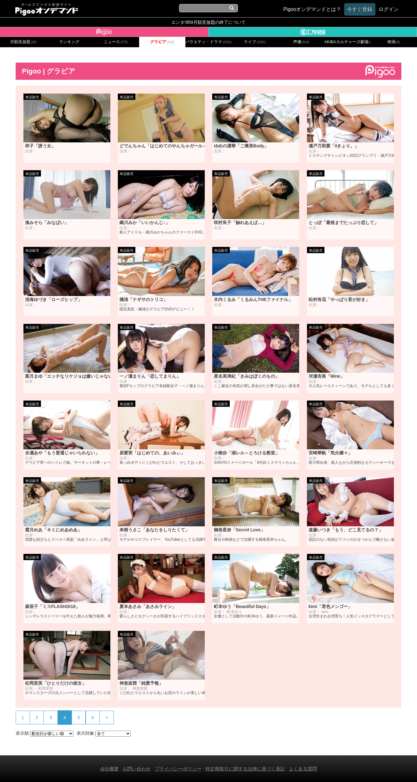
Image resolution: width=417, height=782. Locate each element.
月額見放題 (23, 42)
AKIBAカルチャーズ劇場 (347, 42)
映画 (394, 42)
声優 (301, 42)
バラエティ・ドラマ (208, 42)
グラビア (162, 42)
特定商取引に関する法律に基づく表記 (245, 768)
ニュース (116, 42)
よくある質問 (303, 768)
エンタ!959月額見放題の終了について (208, 22)
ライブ (255, 42)
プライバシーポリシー (178, 768)
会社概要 (109, 768)
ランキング (69, 42)
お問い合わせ (137, 768)
